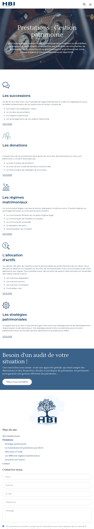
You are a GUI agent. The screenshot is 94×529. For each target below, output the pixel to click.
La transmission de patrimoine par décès (24, 448)
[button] (7, 124)
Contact (6, 463)
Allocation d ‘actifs (13, 452)
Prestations (7, 440)
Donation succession (15, 459)
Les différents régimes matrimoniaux (22, 456)
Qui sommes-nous (11, 436)
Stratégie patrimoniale (15, 444)
